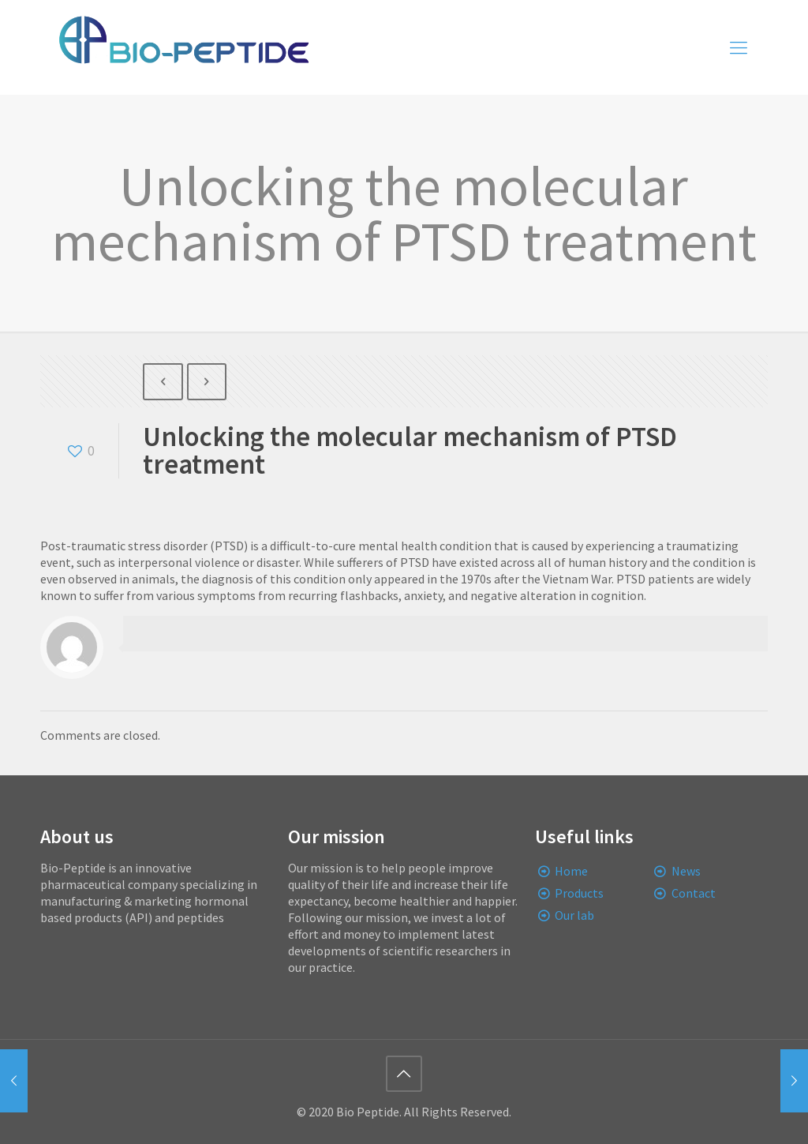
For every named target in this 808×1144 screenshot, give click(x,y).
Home (571, 871)
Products (579, 893)
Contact (693, 893)
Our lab (574, 915)
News (686, 871)
